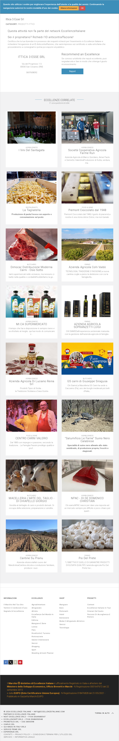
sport (34, 650)
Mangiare (63, 605)
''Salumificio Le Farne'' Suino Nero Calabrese (87, 440)
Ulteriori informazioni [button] (69, 8)
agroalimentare (38, 605)
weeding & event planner (43, 653)
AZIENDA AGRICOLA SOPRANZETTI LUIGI (87, 326)
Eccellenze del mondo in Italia (42, 616)
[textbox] (31, 216)
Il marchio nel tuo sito (13, 605)
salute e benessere (40, 640)
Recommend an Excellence (81, 54)
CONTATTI (8, 734)
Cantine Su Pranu (31, 558)
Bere (61, 608)
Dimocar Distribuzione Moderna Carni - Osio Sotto (32, 268)
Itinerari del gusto (95, 611)
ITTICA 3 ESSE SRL (31, 56)
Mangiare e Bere (39, 623)
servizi (35, 643)
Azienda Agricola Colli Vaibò (87, 267)
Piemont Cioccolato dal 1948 (87, 210)
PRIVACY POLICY (22, 734)
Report (72, 71)
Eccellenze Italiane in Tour (99, 608)
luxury (34, 627)
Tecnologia (64, 628)
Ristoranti (63, 611)
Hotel (61, 614)
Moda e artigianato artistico (71, 621)
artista (35, 611)
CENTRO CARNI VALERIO (32, 438)
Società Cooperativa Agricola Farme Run (87, 152)
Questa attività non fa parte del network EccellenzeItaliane (46, 31)
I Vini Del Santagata (32, 150)
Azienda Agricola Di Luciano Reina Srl (31, 383)
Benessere (64, 618)
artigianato (36, 608)
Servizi (62, 624)
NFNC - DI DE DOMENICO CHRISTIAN (87, 500)
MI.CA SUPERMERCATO (31, 324)
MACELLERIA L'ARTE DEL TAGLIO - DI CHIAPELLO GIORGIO (32, 500)
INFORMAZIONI (10, 598)
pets (34, 630)
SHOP (62, 598)
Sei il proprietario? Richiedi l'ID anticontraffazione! (41, 37)
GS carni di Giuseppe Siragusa (87, 381)
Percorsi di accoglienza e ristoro (98, 616)
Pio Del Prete (87, 558)
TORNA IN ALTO (104, 713)
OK (82, 8)
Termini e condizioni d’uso (15, 608)
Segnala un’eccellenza (14, 611)
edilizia (35, 620)
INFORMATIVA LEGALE (25, 737)
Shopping (36, 647)
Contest (90, 605)
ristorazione (37, 637)
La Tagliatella (32, 210)
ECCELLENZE (37, 598)
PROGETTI (91, 598)
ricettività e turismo (41, 633)
